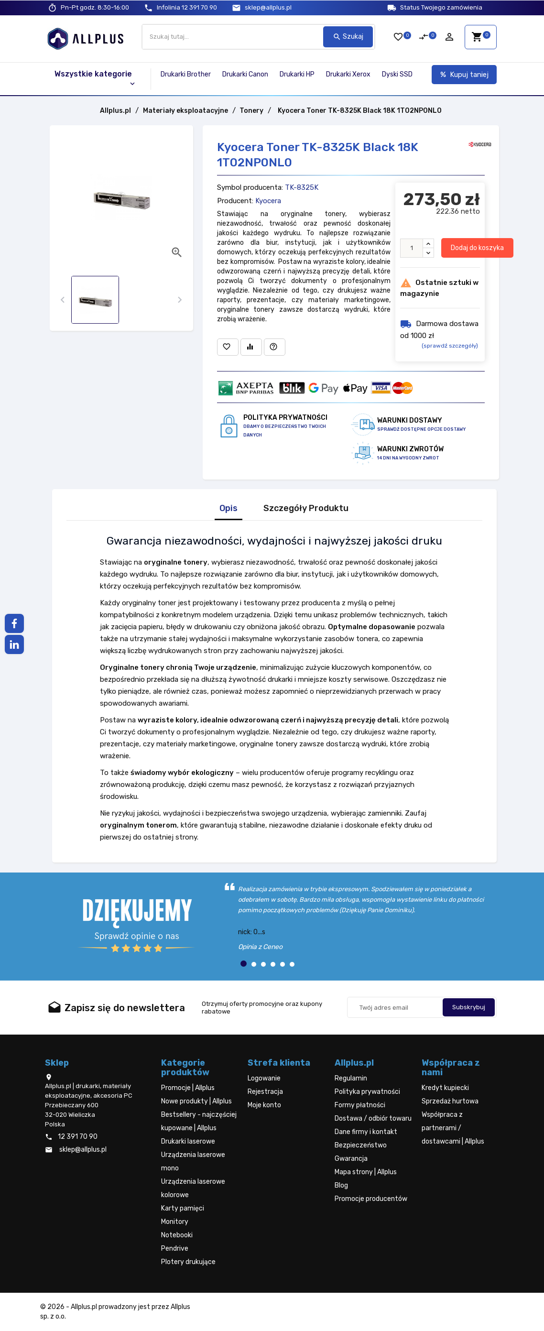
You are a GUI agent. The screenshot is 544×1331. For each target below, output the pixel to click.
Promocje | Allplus (188, 1088)
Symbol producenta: (250, 187)
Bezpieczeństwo (361, 1145)
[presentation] (62, 300)
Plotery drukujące (188, 1262)
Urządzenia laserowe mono (193, 1161)
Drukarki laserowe (188, 1141)
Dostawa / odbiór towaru (373, 1118)
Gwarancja (351, 1159)
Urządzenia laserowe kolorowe (193, 1188)
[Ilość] (411, 248)
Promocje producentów (371, 1199)
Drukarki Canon (245, 74)
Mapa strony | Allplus (366, 1172)
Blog (341, 1185)
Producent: (235, 200)
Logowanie (264, 1078)
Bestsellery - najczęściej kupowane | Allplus (199, 1121)
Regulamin (351, 1078)
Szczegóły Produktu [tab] (305, 508)
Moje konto (264, 1105)
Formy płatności (360, 1105)
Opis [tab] (228, 508)
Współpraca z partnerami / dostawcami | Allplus (453, 1128)
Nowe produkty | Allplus (196, 1101)
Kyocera (268, 200)
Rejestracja (265, 1092)
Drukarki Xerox (348, 74)
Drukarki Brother (186, 74)
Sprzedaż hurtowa (450, 1101)
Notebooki (177, 1235)
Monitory (174, 1222)
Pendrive (174, 1248)
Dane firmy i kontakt (366, 1132)
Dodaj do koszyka (477, 248)
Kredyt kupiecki (445, 1088)
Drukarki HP (297, 74)
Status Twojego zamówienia (441, 7)
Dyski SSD (397, 74)
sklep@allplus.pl (268, 7)
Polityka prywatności (367, 1092)
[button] (243, 963)
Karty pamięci (182, 1208)
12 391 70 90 (187, 7)
